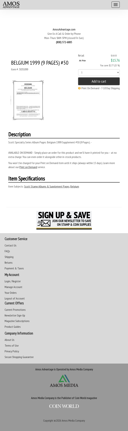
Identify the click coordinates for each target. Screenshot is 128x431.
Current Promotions (15, 309)
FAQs (7, 251)
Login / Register (13, 281)
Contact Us (10, 245)
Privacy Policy (12, 351)
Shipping (9, 257)
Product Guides (13, 326)
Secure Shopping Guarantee (19, 357)
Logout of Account (15, 298)
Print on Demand (28, 167)
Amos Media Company (73, 420)
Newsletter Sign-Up (15, 315)
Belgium (74, 186)
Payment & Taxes (14, 268)
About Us (9, 340)
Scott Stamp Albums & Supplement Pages (46, 186)
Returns (9, 262)
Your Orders (11, 292)
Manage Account (13, 287)
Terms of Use (12, 345)
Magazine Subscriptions (17, 321)
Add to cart (99, 81)
